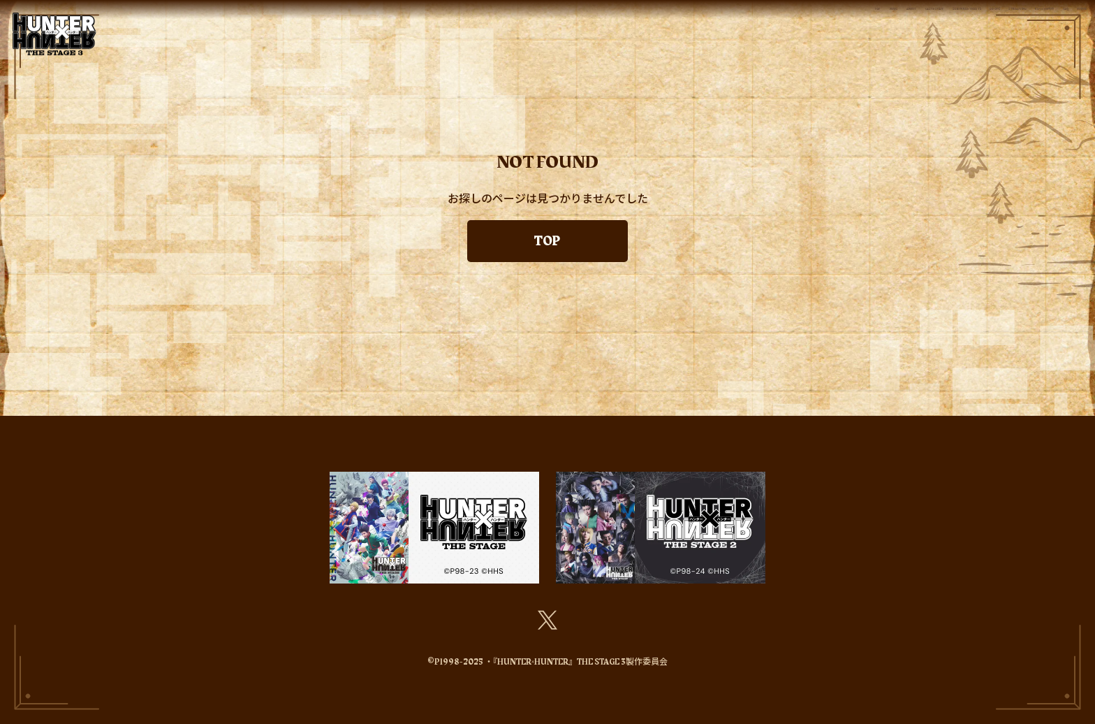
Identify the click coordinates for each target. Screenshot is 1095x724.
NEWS (406, 17)
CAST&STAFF (542, 17)
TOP (357, 17)
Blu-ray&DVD (941, 17)
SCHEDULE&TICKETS (663, 17)
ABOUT (464, 17)
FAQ (1011, 17)
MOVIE (1061, 17)
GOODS (768, 17)
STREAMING (844, 17)
